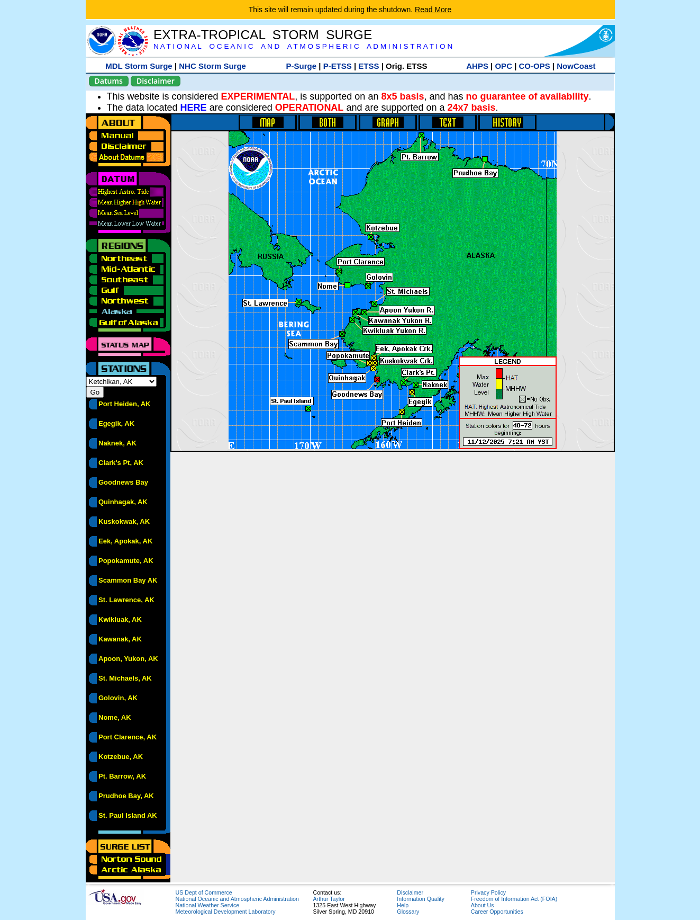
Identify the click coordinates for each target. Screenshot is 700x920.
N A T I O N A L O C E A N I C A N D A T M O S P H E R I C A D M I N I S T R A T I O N (302, 46)
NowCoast (576, 65)
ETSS (368, 65)
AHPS (477, 65)
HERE (193, 107)
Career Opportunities (497, 911)
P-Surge (301, 65)
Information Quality (420, 899)
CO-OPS (534, 65)
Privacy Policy (488, 892)
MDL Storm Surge (138, 65)
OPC (503, 65)
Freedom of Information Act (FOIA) (514, 899)
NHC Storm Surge (212, 65)
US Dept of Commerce (204, 892)
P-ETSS (337, 65)
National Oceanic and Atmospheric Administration (237, 899)
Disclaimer (156, 81)
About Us (482, 905)
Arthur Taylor (329, 899)
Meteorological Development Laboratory (226, 911)
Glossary (408, 911)
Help (402, 905)
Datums (109, 81)
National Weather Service (208, 905)
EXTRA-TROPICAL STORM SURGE (262, 35)
